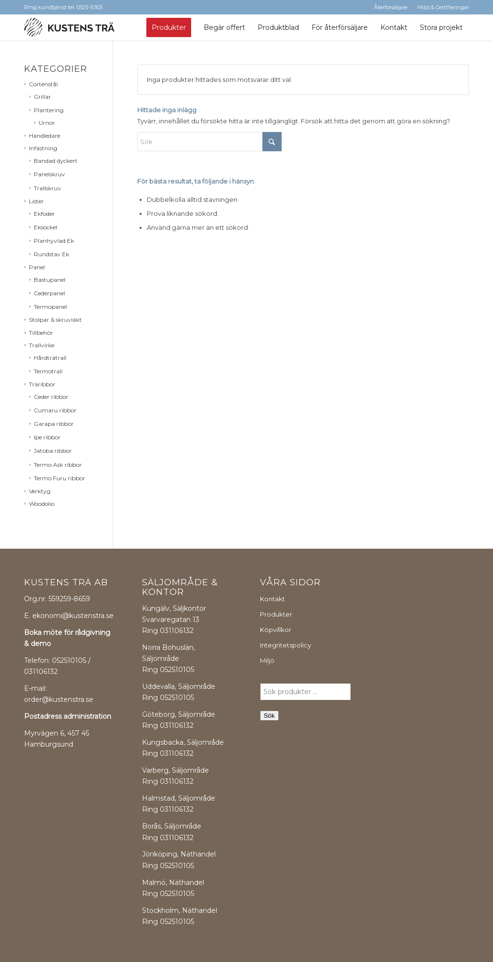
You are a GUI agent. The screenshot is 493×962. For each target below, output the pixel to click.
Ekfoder (44, 213)
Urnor (47, 122)
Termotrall (48, 371)
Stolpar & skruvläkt (55, 319)
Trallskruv (47, 188)
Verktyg (40, 491)
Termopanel (50, 306)
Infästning (43, 148)
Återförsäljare (390, 7)
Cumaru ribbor (55, 410)
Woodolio (41, 503)
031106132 (177, 630)
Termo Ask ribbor (58, 464)
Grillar (42, 96)
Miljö (267, 660)
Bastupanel (49, 279)
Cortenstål (43, 84)
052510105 (177, 669)
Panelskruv (49, 174)
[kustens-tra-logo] (69, 27)
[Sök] (209, 141)
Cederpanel (49, 293)
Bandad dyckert (56, 160)
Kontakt (272, 599)
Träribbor (42, 384)
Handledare (44, 135)
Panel (37, 267)
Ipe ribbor (47, 437)
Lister (36, 201)
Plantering (49, 110)
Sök (269, 715)
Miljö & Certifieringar (443, 7)
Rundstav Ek (51, 254)
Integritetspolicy (285, 645)
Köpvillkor (275, 629)
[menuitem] (168, 27)
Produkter (276, 614)
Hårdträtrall (50, 357)
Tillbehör (41, 332)
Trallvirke (41, 345)
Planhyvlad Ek (54, 240)
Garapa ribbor (54, 423)
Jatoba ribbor (53, 450)
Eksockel (45, 227)
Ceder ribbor (51, 396)
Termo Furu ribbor (59, 478)
